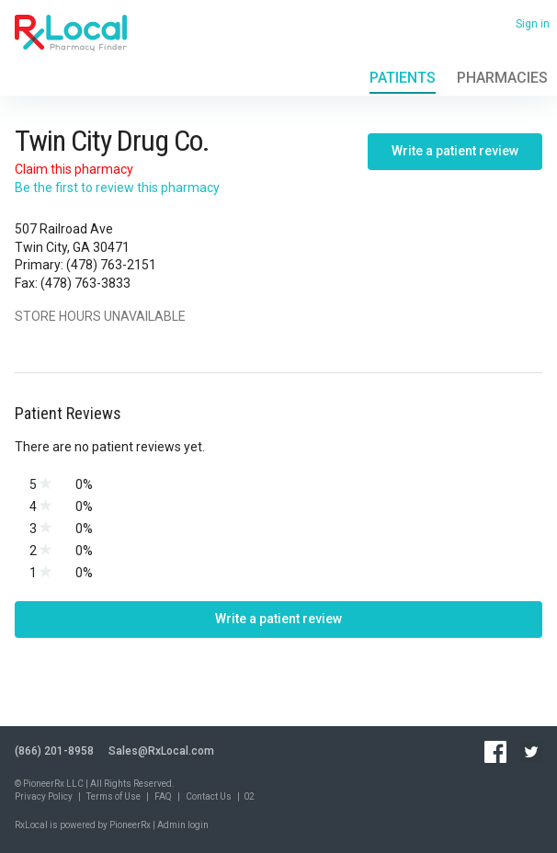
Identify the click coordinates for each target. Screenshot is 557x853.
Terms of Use (113, 796)
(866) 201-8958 (54, 751)
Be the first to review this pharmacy (117, 187)
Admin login (183, 825)
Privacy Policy (44, 796)
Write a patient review (455, 150)
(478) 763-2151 (111, 264)
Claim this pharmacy (74, 169)
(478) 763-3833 (85, 283)
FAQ (163, 796)
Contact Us (209, 796)
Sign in (533, 23)
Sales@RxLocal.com (161, 751)
